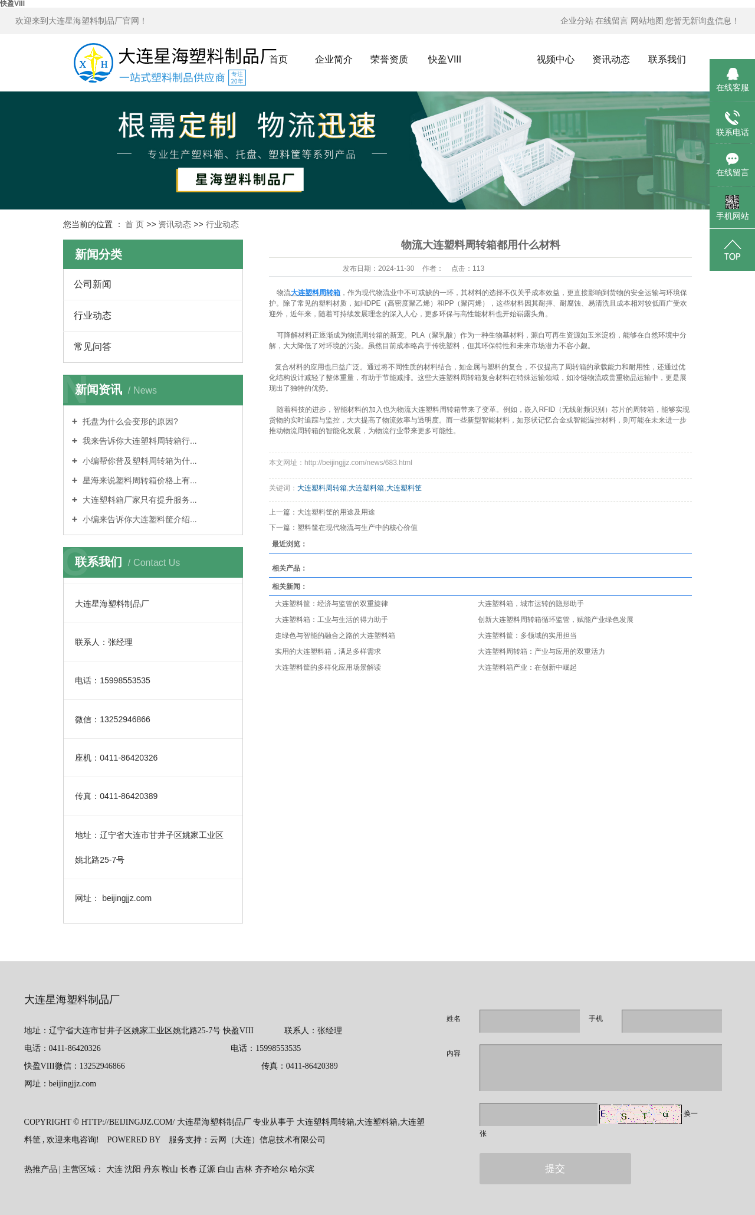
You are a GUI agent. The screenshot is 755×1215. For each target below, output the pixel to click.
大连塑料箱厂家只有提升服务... (138, 500)
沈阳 (132, 1169)
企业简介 (334, 59)
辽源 (207, 1169)
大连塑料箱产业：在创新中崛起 (527, 667)
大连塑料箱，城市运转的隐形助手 (531, 604)
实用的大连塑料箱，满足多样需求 (328, 651)
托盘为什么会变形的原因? (129, 421)
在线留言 (611, 21)
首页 (278, 59)
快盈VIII (444, 59)
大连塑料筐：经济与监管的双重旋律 (331, 604)
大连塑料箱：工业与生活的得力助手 (331, 619)
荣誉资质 (389, 59)
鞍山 (170, 1169)
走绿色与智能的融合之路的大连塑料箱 (335, 635)
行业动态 (222, 224)
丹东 (151, 1169)
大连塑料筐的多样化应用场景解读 (328, 667)
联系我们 (667, 59)
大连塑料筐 (404, 488)
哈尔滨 (302, 1169)
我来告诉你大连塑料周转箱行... (138, 441)
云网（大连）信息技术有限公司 (268, 1139)
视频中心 (556, 59)
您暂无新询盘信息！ (702, 21)
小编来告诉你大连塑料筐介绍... (138, 519)
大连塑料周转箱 (322, 488)
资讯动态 (611, 59)
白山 (226, 1169)
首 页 (134, 224)
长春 (188, 1169)
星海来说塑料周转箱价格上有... (138, 480)
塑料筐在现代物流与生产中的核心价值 (357, 527)
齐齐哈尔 (271, 1169)
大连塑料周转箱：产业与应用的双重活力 (541, 651)
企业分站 (576, 21)
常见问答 (92, 347)
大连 (114, 1169)
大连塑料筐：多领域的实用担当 (527, 635)
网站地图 (647, 21)
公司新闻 (92, 284)
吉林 (244, 1169)
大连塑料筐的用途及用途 (336, 512)
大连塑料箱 (366, 488)
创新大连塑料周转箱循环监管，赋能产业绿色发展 (555, 619)
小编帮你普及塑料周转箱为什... (138, 461)
